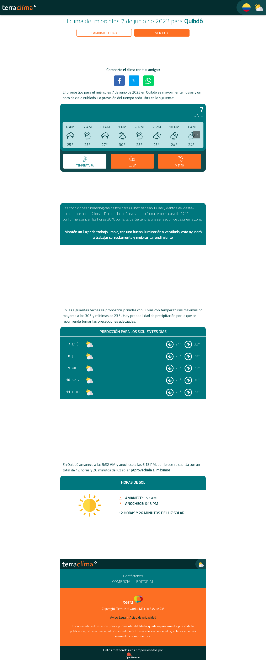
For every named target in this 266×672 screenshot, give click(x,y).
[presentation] (196, 134)
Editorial (145, 581)
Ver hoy (161, 32)
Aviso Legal (118, 617)
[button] (119, 80)
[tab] (84, 161)
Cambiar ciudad (104, 32)
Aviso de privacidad (142, 617)
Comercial (122, 581)
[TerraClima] (243, 7)
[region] (133, 52)
